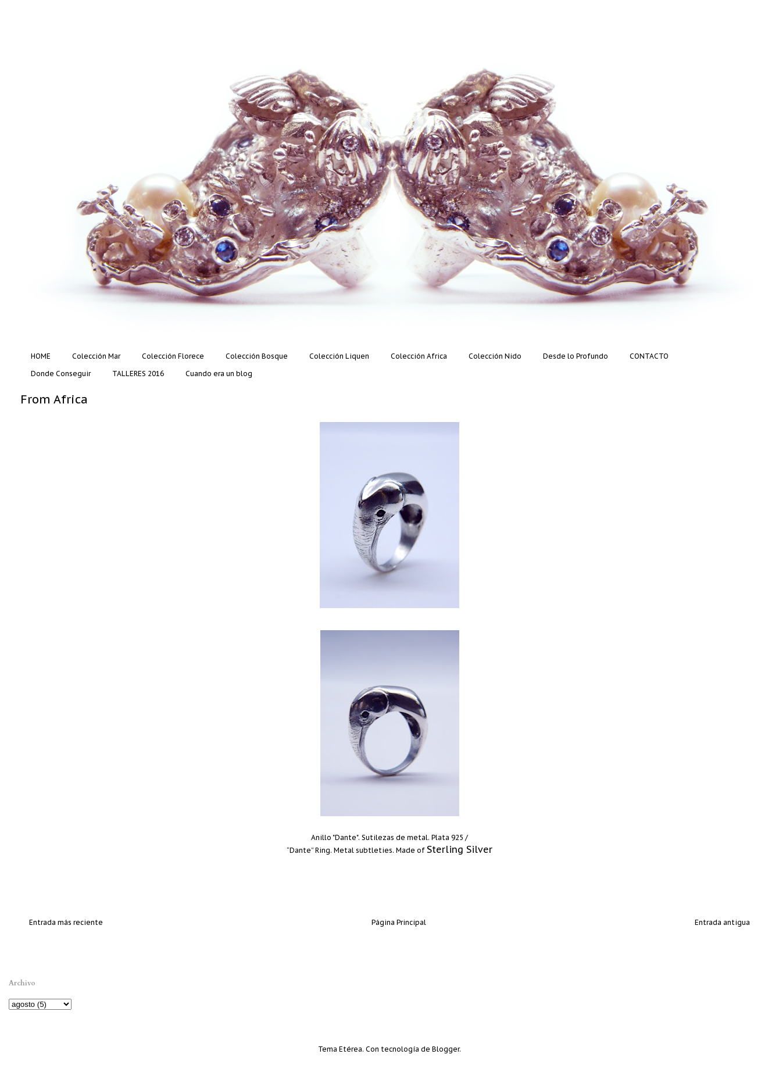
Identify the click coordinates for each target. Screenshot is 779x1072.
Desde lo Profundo (575, 356)
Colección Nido (495, 356)
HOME (41, 356)
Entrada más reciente (66, 922)
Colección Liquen (339, 356)
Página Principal (398, 922)
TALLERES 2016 (138, 373)
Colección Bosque (257, 356)
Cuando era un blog (218, 373)
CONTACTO (649, 356)
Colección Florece (173, 356)
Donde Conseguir (61, 373)
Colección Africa (419, 356)
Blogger (445, 1049)
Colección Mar (96, 356)
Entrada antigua (722, 922)
